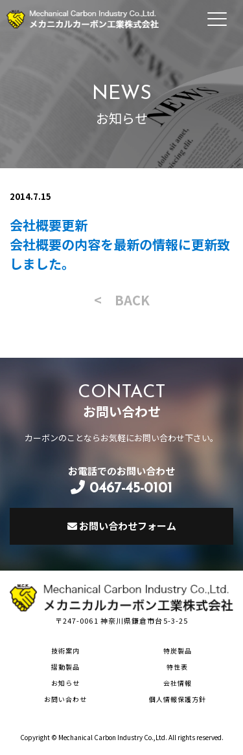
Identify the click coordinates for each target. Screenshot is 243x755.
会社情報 (177, 683)
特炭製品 (177, 650)
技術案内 (65, 650)
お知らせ (65, 683)
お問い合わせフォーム (121, 525)
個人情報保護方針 (177, 699)
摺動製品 (65, 667)
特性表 (177, 667)
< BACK (122, 299)
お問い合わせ (65, 699)
